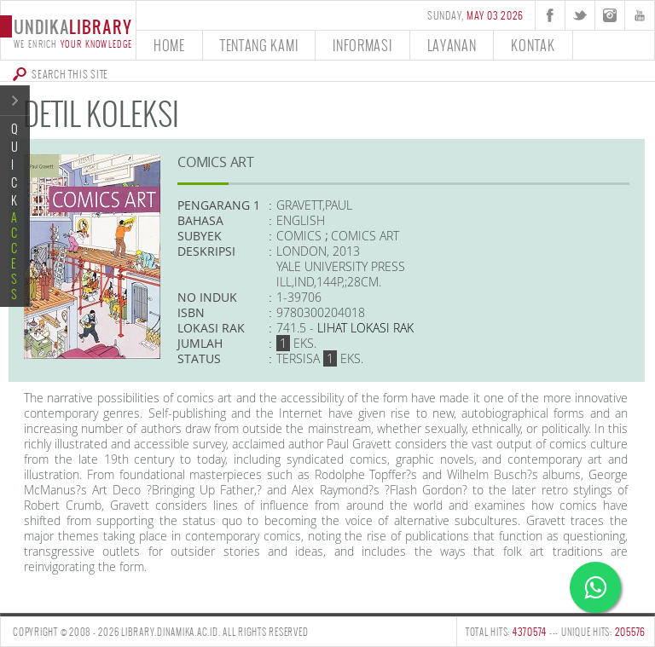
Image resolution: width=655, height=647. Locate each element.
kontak (532, 45)
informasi (362, 45)
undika (68, 31)
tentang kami (259, 45)
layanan (452, 45)
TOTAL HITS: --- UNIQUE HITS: (556, 631)
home (169, 45)
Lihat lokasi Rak (365, 328)
